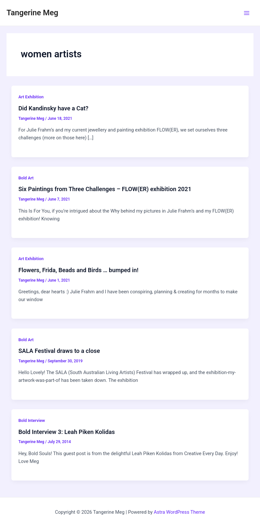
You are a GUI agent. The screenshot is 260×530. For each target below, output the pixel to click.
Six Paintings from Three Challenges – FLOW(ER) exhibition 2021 (104, 189)
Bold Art (26, 177)
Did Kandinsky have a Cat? (53, 108)
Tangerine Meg (32, 12)
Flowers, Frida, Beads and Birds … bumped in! (78, 270)
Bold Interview (31, 420)
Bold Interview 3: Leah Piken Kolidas (66, 431)
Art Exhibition (30, 96)
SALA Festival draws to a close (59, 350)
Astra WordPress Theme (179, 512)
